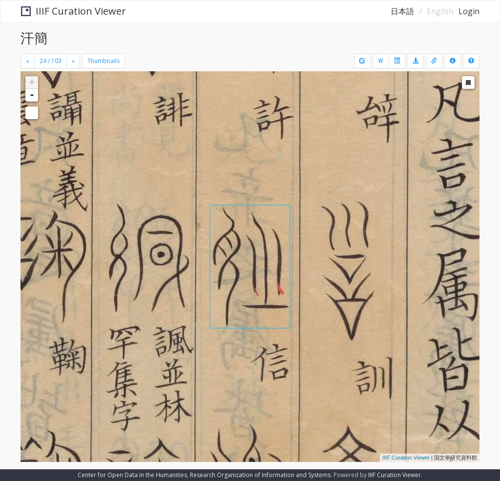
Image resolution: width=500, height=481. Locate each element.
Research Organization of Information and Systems (260, 475)
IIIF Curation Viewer (73, 11)
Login (468, 11)
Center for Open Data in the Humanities (132, 475)
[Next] (73, 61)
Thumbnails (103, 61)
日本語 (402, 11)
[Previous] (28, 61)
